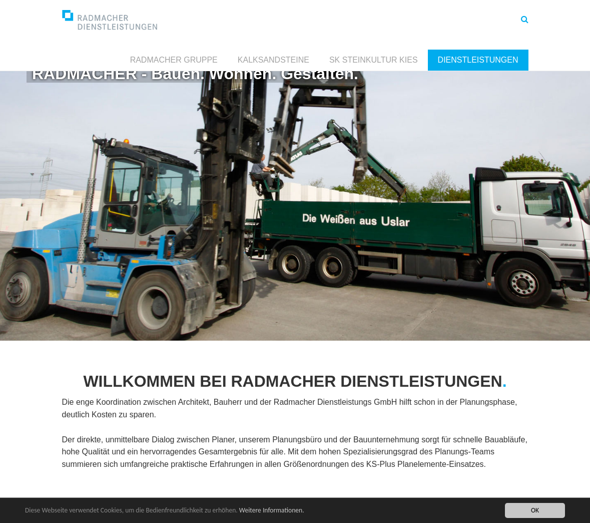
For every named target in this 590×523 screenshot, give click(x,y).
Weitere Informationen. (271, 510)
